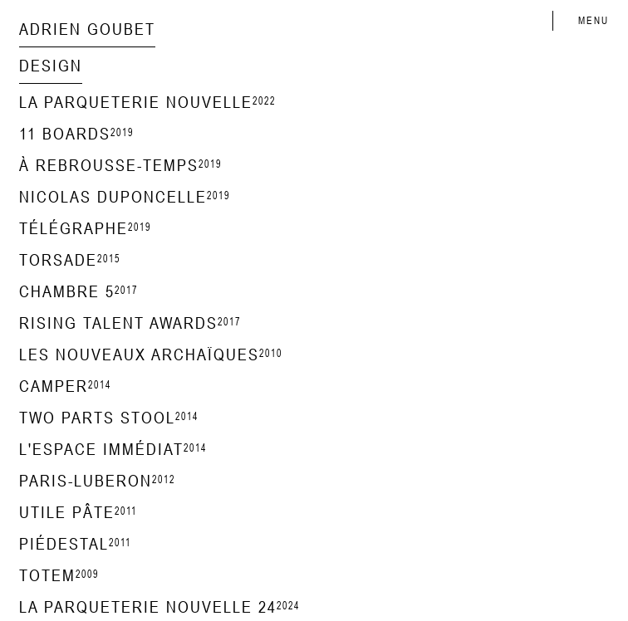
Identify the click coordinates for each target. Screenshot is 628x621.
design (50, 65)
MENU (593, 21)
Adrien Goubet (87, 28)
